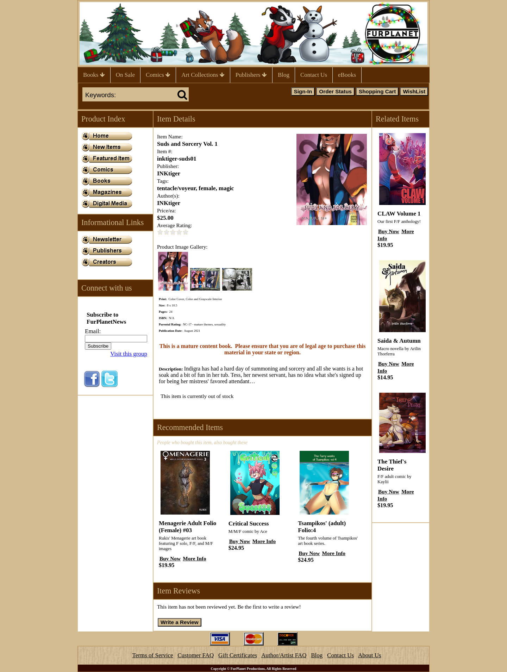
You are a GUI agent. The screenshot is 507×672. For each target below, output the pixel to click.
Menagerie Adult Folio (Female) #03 (187, 527)
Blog (283, 74)
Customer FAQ (195, 655)
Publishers (251, 74)
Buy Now (170, 558)
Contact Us (313, 74)
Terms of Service (152, 655)
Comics (158, 74)
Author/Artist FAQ (284, 655)
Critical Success (249, 523)
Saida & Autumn (399, 340)
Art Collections (203, 74)
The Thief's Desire (391, 465)
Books (94, 74)
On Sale (125, 74)
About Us (369, 655)
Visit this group (128, 353)
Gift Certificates (237, 655)
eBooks (347, 74)
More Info (194, 558)
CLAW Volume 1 (399, 213)
